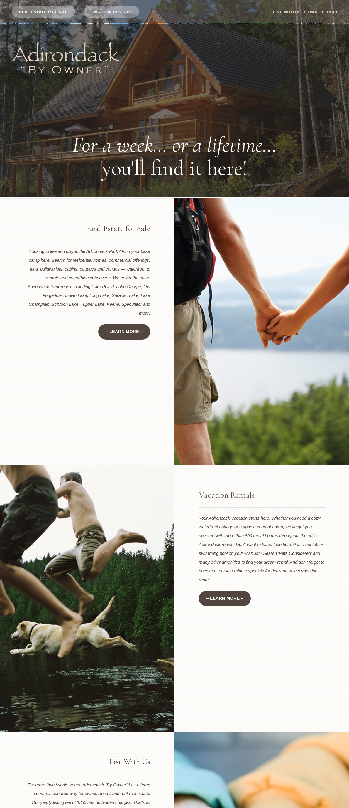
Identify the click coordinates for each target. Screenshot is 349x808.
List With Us (287, 12)
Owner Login (322, 12)
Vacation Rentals (111, 12)
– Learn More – (124, 332)
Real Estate (43, 12)
